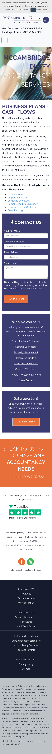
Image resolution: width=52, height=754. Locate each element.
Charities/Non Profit (26, 369)
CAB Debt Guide (26, 626)
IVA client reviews (26, 598)
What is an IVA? (26, 589)
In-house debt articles (26, 636)
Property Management (26, 352)
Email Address (12, 252)
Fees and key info (26, 650)
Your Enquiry (11, 263)
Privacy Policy (34, 288)
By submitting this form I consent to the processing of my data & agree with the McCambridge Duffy (25, 285)
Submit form (16, 299)
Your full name (12, 231)
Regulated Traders (26, 358)
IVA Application (26, 603)
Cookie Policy (41, 10)
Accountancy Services (26, 645)
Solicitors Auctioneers (26, 363)
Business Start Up (17, 194)
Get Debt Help (26, 421)
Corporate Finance (18, 197)
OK (33, 10)
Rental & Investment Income (26, 374)
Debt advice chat (26, 612)
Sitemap (26, 669)
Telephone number (14, 241)
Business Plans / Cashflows (22, 207)
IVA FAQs (26, 593)
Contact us (26, 621)
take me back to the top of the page (26, 570)
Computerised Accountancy (23, 204)
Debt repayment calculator (26, 640)
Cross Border (26, 380)
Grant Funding (15, 210)
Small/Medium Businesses (26, 341)
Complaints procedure (26, 659)
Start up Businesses (26, 347)
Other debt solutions (26, 617)
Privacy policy (26, 664)
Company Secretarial (19, 200)
